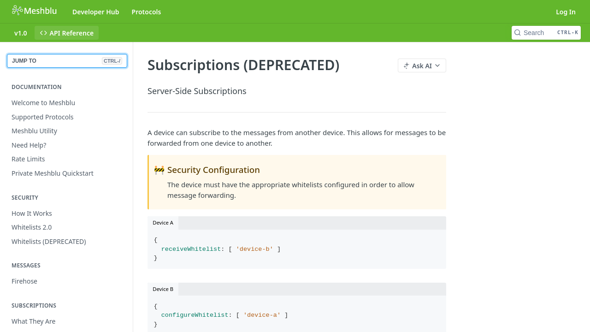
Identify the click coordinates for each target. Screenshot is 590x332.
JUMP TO (67, 61)
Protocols (146, 11)
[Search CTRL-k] (546, 33)
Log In (566, 11)
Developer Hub (95, 11)
